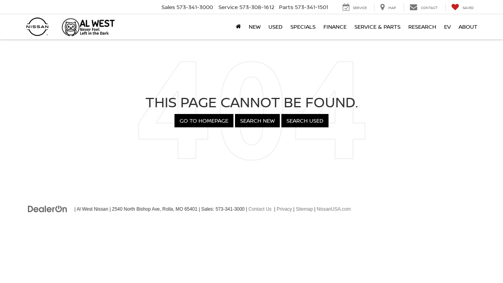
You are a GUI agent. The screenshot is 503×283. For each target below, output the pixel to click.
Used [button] (275, 26)
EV (447, 26)
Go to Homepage (204, 120)
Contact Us (260, 209)
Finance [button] (335, 26)
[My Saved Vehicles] (462, 7)
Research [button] (422, 26)
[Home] (238, 26)
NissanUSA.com (334, 209)
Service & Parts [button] (377, 26)
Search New (257, 120)
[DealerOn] (48, 209)
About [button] (468, 26)
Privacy (284, 209)
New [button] (255, 26)
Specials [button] (303, 26)
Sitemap (304, 209)
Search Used (304, 120)
